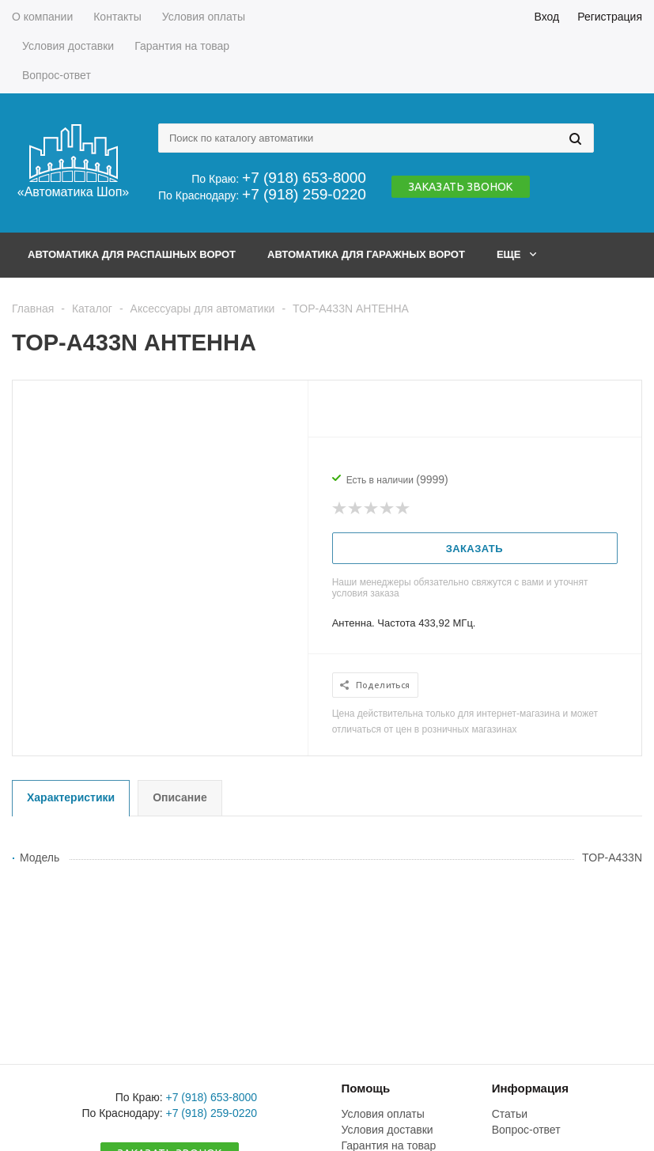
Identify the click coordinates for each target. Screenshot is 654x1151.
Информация (530, 1088)
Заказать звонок (460, 186)
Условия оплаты (383, 1113)
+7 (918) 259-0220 (304, 194)
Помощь (366, 1088)
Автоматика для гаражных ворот (366, 254)
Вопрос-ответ (526, 1129)
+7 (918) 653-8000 (304, 177)
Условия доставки (387, 1129)
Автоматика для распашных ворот (132, 254)
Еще (516, 254)
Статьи (509, 1113)
